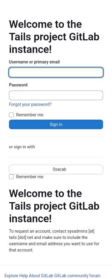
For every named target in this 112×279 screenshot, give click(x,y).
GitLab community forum (77, 275)
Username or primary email (34, 62)
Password (18, 85)
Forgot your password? (30, 104)
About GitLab (41, 275)
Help (23, 275)
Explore (11, 275)
